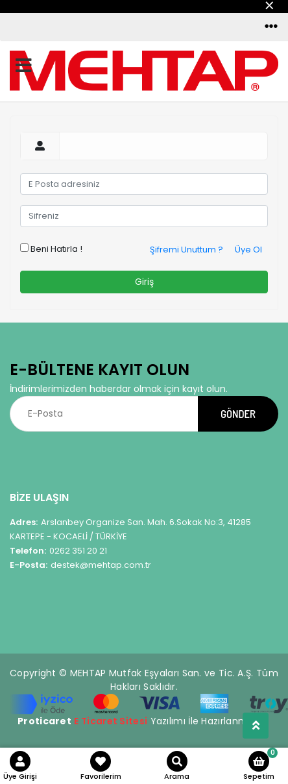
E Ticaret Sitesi (110, 721)
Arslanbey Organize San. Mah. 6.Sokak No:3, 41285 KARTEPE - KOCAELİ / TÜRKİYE (130, 529)
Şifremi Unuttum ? (186, 249)
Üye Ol (248, 249)
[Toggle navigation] (271, 26)
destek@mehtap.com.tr (80, 565)
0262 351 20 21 (58, 551)
